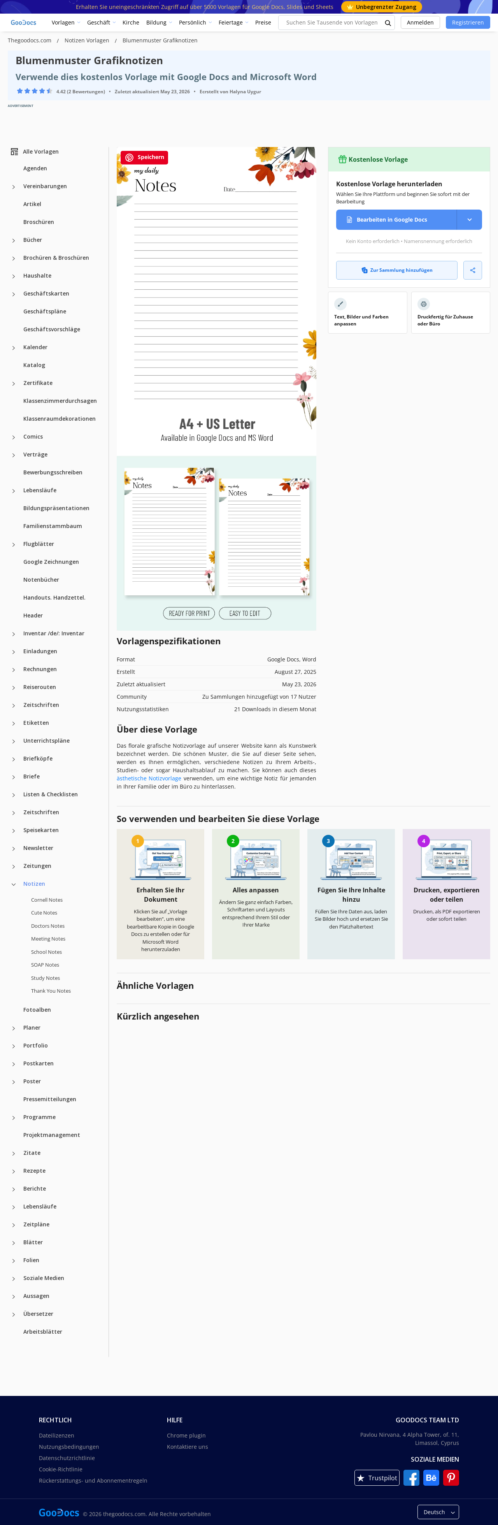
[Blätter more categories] (13, 1243)
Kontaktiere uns (187, 1446)
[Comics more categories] (13, 437)
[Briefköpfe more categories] (13, 759)
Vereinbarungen (45, 186)
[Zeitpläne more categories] (13, 1225)
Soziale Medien (43, 1278)
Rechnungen (40, 669)
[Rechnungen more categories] (13, 670)
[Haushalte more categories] (13, 276)
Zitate (31, 1152)
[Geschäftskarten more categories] (13, 294)
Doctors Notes (48, 925)
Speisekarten (41, 830)
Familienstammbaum (52, 526)
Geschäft (98, 22)
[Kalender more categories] (13, 348)
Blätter (33, 1242)
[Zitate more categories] (13, 1153)
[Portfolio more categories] (13, 1046)
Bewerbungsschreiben (52, 472)
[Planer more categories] (13, 1028)
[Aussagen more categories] (13, 1297)
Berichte (34, 1188)
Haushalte (37, 275)
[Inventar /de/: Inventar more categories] (13, 634)
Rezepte (34, 1170)
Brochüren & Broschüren (56, 257)
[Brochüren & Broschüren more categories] (13, 258)
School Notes (46, 951)
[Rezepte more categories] (13, 1171)
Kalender (35, 347)
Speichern (144, 158)
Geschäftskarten (46, 293)
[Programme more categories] (13, 1118)
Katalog (34, 365)
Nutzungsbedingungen (69, 1446)
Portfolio (35, 1045)
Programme (39, 1117)
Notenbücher (41, 579)
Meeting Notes (48, 938)
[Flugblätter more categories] (13, 545)
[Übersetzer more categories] (13, 1314)
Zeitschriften (41, 704)
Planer (31, 1027)
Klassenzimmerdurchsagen (60, 400)
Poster (32, 1081)
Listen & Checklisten (50, 794)
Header (33, 615)
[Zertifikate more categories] (13, 384)
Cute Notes (44, 912)
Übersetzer (38, 1313)
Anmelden (420, 22)
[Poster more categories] (13, 1082)
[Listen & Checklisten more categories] (13, 795)
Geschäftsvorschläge (51, 329)
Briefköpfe (38, 758)
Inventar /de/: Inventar (53, 633)
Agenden (35, 168)
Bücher (32, 239)
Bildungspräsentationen (56, 508)
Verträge (35, 454)
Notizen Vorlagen (88, 40)
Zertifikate (38, 382)
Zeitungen (37, 865)
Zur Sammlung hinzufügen (397, 270)
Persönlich (192, 22)
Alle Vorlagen (34, 151)
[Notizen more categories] (13, 884)
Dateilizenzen (56, 1435)
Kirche (131, 22)
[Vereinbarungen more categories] (13, 187)
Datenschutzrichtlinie (67, 1458)
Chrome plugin (186, 1435)
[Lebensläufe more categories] (13, 491)
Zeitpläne (36, 1224)
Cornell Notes (47, 899)
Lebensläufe (39, 490)
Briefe (31, 776)
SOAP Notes (45, 964)
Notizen (34, 883)
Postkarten (38, 1063)
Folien (31, 1260)
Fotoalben (37, 1009)
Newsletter (38, 848)
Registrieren (468, 22)
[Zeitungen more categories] (13, 867)
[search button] (388, 22)
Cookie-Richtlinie (60, 1469)
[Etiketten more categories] (13, 723)
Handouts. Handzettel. (54, 597)
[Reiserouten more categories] (13, 688)
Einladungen (40, 651)
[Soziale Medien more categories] (13, 1279)
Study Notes (45, 977)
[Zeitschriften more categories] (13, 706)
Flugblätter (38, 543)
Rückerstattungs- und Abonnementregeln (93, 1480)
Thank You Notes (51, 990)
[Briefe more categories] (13, 777)
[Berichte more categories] (13, 1189)
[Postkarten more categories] (13, 1064)
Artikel (32, 204)
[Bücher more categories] (13, 241)
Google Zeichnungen (51, 561)
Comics (33, 436)
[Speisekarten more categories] (13, 831)
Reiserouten (39, 687)
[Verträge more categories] (13, 455)
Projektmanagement (51, 1135)
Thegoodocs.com (30, 40)
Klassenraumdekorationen (59, 418)
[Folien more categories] (13, 1261)
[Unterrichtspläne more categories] (13, 741)
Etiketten (36, 722)
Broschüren (38, 222)
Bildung (156, 22)
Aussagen (36, 1295)
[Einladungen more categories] (13, 652)
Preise (263, 22)
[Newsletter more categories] (13, 849)
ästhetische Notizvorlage (149, 778)
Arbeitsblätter (42, 1331)
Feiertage (231, 22)
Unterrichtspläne (46, 740)
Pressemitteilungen (49, 1099)
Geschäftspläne (44, 311)
